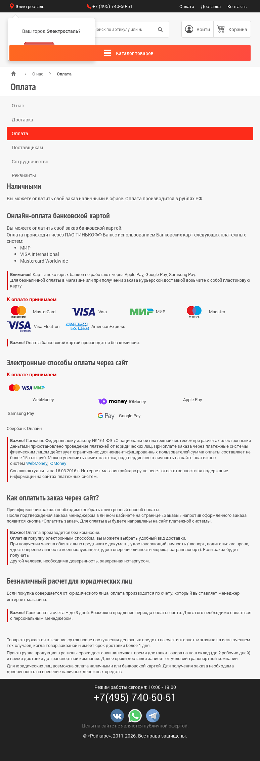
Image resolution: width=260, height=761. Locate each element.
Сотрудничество (30, 161)
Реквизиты (24, 175)
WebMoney (36, 463)
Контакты (237, 6)
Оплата (186, 6)
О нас (37, 73)
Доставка (211, 6)
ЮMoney (58, 463)
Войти (203, 29)
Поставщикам (27, 147)
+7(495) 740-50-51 (135, 697)
